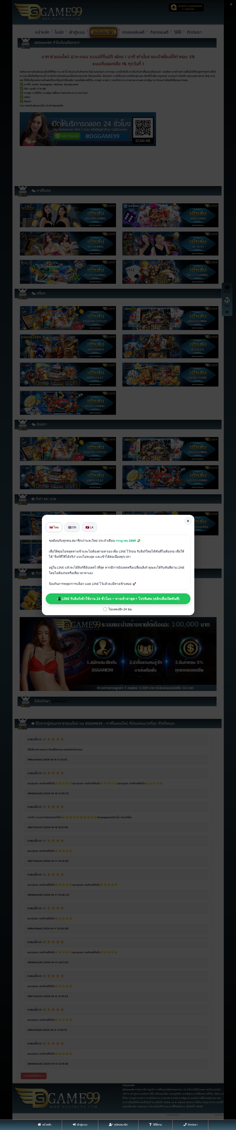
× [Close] (188, 521)
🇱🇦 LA (89, 527)
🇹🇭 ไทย (54, 527)
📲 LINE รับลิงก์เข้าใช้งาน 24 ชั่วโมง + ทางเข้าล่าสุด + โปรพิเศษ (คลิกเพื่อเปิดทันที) (118, 598)
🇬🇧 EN (72, 527)
